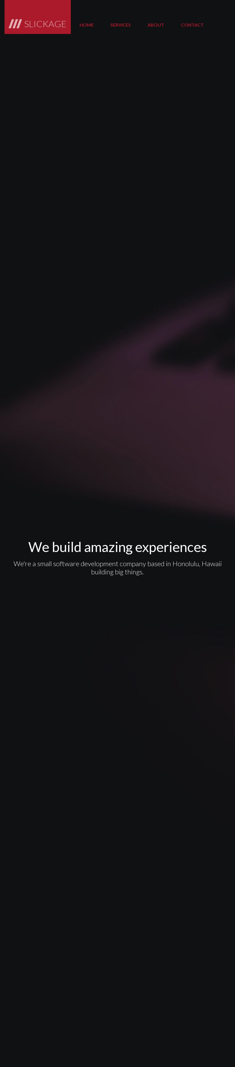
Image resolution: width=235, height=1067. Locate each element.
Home (87, 24)
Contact (192, 24)
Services (120, 24)
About (156, 24)
